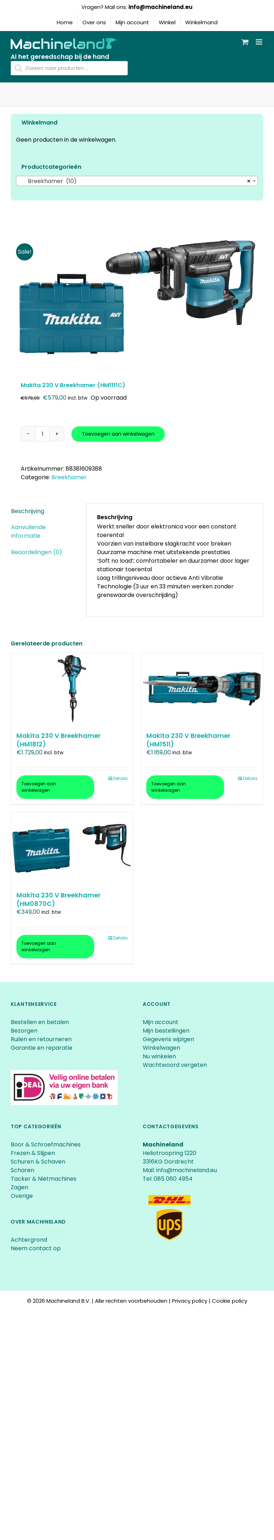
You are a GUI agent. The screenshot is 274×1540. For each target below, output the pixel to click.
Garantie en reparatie (41, 1048)
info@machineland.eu (160, 7)
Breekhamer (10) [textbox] (134, 181)
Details (120, 778)
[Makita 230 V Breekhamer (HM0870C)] (72, 848)
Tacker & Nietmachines (43, 1179)
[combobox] (137, 181)
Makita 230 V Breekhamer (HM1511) (188, 739)
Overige (22, 1196)
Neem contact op (36, 1248)
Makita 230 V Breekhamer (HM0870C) (58, 899)
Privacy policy (189, 1301)
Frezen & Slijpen (33, 1153)
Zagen (19, 1187)
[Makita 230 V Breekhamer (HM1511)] (202, 688)
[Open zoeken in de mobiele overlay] (69, 68)
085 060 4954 (173, 1179)
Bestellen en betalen (40, 1022)
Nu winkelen (159, 1056)
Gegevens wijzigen (168, 1039)
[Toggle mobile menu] (259, 42)
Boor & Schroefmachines (46, 1144)
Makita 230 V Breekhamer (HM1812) (58, 739)
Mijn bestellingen (166, 1031)
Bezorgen (25, 1031)
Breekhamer (69, 477)
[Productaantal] (42, 434)
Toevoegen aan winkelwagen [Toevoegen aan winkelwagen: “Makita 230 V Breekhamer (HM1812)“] (38, 787)
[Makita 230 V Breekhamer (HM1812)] (72, 688)
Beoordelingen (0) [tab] (36, 552)
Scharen (22, 1170)
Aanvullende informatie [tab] (28, 531)
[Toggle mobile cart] (245, 42)
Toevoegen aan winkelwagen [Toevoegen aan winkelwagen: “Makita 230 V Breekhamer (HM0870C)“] (38, 946)
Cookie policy (229, 1301)
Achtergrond (29, 1240)
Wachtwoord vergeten (175, 1065)
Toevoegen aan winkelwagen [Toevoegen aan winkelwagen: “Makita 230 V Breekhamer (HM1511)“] (168, 787)
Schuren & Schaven (38, 1161)
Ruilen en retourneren (41, 1039)
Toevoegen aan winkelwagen (118, 433)
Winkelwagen (161, 1048)
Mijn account (160, 1022)
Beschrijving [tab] (27, 511)
